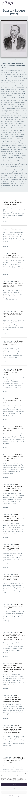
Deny (14, 788)
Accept (14, 784)
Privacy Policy (16, 796)
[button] (26, 773)
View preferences (14, 792)
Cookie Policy (10, 795)
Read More (6, 222)
